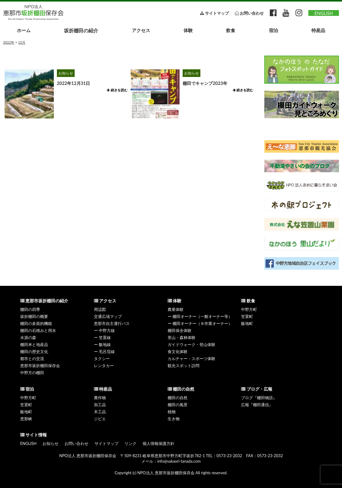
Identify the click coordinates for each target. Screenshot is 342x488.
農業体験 (176, 309)
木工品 (100, 411)
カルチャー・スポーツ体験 (191, 358)
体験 (188, 30)
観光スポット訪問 (183, 365)
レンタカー (104, 365)
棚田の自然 (178, 397)
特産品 (318, 30)
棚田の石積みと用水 (38, 330)
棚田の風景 (178, 404)
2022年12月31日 (73, 83)
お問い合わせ (76, 443)
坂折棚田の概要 (34, 316)
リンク (130, 443)
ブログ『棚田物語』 (259, 397)
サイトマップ (106, 443)
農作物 (100, 397)
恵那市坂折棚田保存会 (40, 365)
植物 (172, 411)
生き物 (174, 418)
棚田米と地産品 (34, 344)
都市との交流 (32, 358)
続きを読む (117, 90)
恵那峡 (26, 418)
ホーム (24, 30)
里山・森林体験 (181, 337)
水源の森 (28, 337)
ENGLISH (323, 13)
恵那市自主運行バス (112, 323)
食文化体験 (178, 351)
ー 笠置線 (102, 337)
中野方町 (249, 309)
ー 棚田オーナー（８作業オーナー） (200, 323)
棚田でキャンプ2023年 (205, 83)
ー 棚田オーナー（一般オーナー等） (200, 316)
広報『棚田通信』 (257, 404)
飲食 (230, 30)
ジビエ (100, 418)
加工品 (100, 404)
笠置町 (247, 316)
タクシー (102, 358)
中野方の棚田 (32, 372)
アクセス (141, 30)
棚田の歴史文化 (34, 351)
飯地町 (247, 323)
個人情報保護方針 (158, 443)
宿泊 (273, 30)
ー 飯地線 (102, 344)
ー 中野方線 (104, 330)
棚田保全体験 (179, 330)
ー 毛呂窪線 (104, 351)
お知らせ (65, 73)
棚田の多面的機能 (36, 323)
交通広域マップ (108, 316)
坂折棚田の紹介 (81, 30)
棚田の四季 (30, 309)
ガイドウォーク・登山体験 (191, 344)
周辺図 (100, 309)
